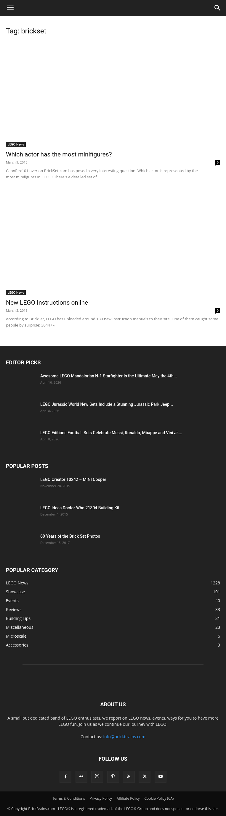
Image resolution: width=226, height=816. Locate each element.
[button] (10, 8)
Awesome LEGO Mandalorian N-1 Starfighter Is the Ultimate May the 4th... (108, 376)
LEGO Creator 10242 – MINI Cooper (73, 479)
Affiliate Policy (128, 798)
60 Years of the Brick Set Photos (70, 536)
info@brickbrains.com (124, 736)
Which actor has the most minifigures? (59, 154)
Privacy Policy (101, 798)
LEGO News (16, 144)
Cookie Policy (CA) (159, 798)
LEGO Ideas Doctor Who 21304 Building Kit (79, 507)
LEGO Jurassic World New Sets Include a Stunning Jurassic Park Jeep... (106, 404)
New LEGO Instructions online (47, 302)
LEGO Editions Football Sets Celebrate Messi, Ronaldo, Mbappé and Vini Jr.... (111, 432)
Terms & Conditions (68, 798)
